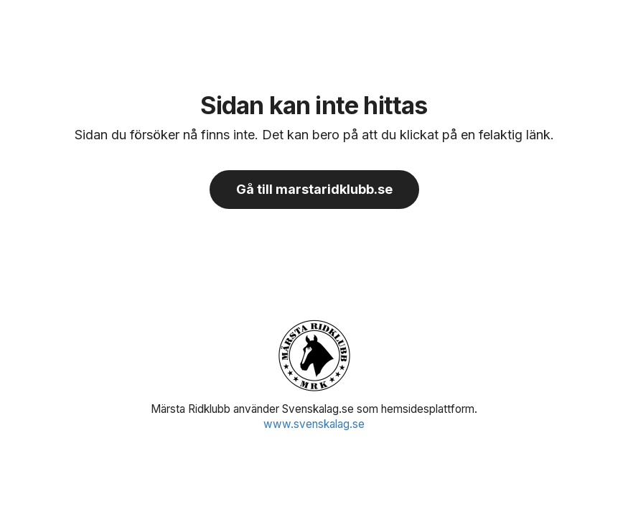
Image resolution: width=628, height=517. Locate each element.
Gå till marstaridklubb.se (314, 189)
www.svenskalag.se (314, 424)
